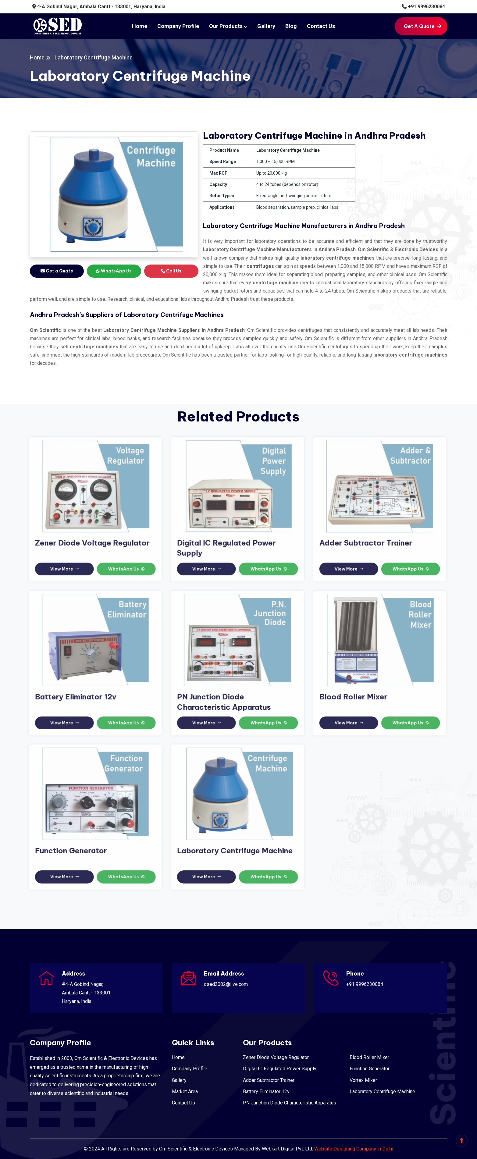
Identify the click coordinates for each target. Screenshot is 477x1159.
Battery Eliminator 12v (71, 696)
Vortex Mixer (363, 1080)
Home (139, 26)
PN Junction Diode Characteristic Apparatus (289, 1103)
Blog (291, 26)
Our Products (226, 26)
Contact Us (321, 26)
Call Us (171, 271)
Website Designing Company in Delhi (353, 1149)
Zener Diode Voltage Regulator (88, 542)
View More (61, 569)
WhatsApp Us (114, 271)
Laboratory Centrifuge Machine (231, 850)
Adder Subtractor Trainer (362, 542)
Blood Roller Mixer (350, 696)
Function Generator (67, 850)
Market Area (185, 1091)
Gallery (266, 26)
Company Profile (178, 26)
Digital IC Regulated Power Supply (279, 1069)
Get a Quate (57, 271)
